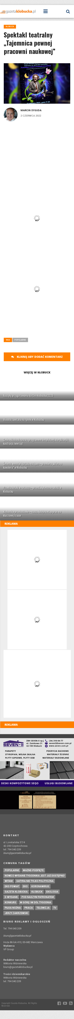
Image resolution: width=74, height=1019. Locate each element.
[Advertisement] (37, 153)
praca (28, 907)
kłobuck (36, 891)
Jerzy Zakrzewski (16, 913)
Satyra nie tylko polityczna (34, 881)
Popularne (20, 340)
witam (9, 881)
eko (25, 886)
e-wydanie (11, 897)
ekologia (52, 891)
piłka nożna (13, 907)
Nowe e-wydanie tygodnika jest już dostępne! (35, 875)
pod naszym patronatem (38, 897)
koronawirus (40, 886)
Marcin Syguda (31, 110)
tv (54, 907)
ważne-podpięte (33, 870)
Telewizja (43, 907)
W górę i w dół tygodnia (35, 902)
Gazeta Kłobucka (16, 891)
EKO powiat (12, 886)
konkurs (10, 902)
